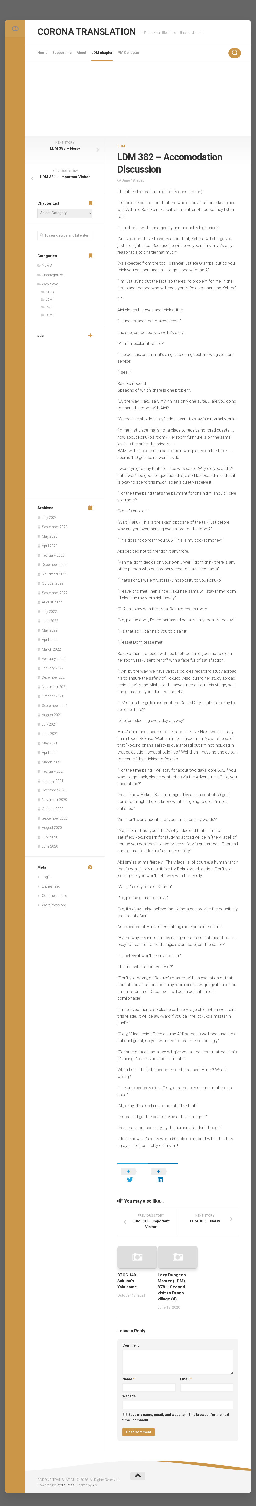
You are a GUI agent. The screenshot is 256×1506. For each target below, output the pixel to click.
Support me (62, 53)
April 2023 (50, 546)
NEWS (47, 265)
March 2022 (51, 649)
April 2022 (50, 640)
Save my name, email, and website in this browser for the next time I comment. (176, 1410)
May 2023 (50, 536)
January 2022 (53, 668)
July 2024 (49, 518)
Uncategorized (53, 275)
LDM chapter (102, 53)
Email (186, 1372)
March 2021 (51, 762)
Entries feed (51, 886)
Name (128, 1372)
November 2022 (54, 574)
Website (129, 1389)
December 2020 (54, 790)
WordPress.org (54, 905)
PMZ (49, 307)
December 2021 (54, 677)
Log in (47, 877)
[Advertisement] (138, 98)
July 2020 (49, 837)
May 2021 (50, 743)
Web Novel (50, 284)
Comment (130, 1338)
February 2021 (53, 771)
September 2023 (55, 527)
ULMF (50, 315)
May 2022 (50, 630)
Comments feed (54, 896)
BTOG (50, 292)
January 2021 (53, 781)
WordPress (66, 1478)
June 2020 (50, 846)
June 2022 (50, 621)
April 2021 (50, 752)
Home (43, 53)
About (81, 53)
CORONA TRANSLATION (94, 32)
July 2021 (49, 724)
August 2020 (52, 828)
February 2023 (53, 555)
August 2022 (52, 602)
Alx (94, 1478)
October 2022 (53, 583)
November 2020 (54, 800)
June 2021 (50, 734)
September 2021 (55, 706)
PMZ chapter (129, 53)
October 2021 (53, 696)
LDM (121, 146)
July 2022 (49, 612)
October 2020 (53, 809)
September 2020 (55, 818)
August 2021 (52, 715)
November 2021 (54, 687)
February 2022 (53, 659)
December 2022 (54, 565)
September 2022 (55, 593)
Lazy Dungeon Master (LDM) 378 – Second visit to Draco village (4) (172, 1279)
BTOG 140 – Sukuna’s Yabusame (129, 1273)
